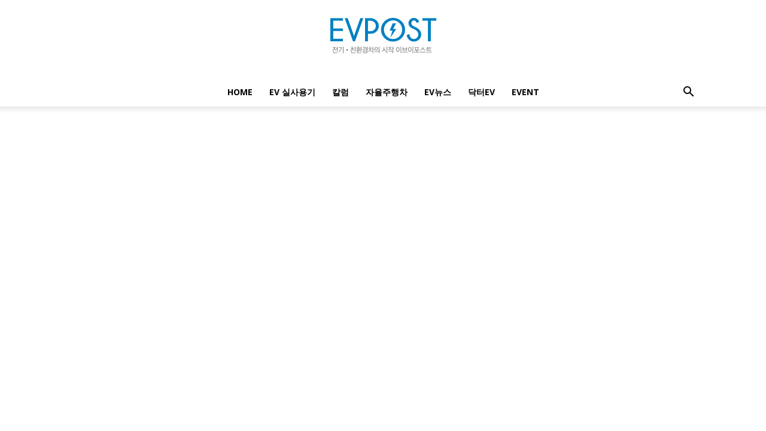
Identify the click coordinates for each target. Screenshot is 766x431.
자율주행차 (387, 92)
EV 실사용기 (292, 92)
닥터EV (481, 92)
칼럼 (340, 92)
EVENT (525, 92)
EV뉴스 (437, 92)
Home (240, 92)
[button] (688, 93)
